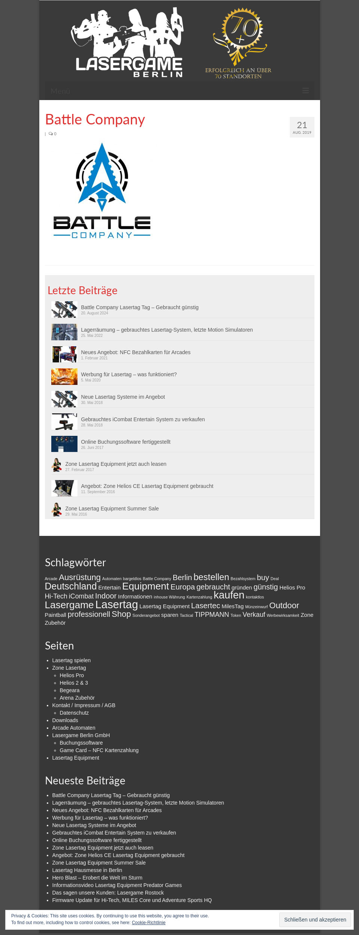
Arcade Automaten (73, 728)
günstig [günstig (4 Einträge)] (265, 587)
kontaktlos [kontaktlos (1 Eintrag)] (255, 597)
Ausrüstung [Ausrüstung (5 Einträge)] (80, 577)
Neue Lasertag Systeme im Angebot (123, 397)
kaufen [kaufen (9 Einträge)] (229, 595)
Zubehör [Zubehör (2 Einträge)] (55, 622)
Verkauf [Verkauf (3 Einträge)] (254, 614)
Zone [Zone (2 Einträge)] (307, 615)
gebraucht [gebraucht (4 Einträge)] (213, 587)
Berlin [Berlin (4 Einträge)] (182, 577)
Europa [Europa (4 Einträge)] (183, 587)
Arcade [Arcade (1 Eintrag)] (51, 578)
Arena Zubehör (77, 698)
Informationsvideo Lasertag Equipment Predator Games (117, 885)
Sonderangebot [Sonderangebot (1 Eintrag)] (146, 615)
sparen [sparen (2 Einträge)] (170, 615)
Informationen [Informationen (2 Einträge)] (135, 596)
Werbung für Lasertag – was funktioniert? (129, 374)
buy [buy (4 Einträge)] (263, 577)
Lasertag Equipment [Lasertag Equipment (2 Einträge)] (165, 606)
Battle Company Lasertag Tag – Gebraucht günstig (140, 307)
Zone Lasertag (69, 668)
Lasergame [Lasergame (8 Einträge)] (69, 604)
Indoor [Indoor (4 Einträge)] (105, 596)
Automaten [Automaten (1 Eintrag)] (112, 578)
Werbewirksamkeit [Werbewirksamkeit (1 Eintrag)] (283, 615)
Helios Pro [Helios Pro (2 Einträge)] (292, 587)
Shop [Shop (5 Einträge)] (121, 614)
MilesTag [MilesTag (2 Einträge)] (233, 606)
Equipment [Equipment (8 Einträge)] (145, 586)
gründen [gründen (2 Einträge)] (241, 587)
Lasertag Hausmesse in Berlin (87, 870)
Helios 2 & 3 (74, 683)
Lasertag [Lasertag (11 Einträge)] (116, 604)
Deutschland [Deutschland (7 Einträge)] (71, 586)
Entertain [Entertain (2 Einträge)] (109, 587)
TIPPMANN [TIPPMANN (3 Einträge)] (212, 614)
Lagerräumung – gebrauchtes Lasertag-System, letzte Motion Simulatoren (167, 330)
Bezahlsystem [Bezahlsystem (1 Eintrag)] (243, 578)
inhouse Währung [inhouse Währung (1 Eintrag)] (169, 597)
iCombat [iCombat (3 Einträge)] (81, 596)
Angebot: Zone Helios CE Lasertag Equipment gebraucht (147, 486)
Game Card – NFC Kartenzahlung (99, 750)
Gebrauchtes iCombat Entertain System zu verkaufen (143, 419)
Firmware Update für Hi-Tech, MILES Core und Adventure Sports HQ (132, 900)
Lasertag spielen (71, 660)
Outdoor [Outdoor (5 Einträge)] (284, 605)
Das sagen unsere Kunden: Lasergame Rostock (108, 893)
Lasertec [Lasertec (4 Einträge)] (205, 605)
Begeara (70, 690)
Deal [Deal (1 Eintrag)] (275, 578)
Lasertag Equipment (75, 758)
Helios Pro (72, 675)
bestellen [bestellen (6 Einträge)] (211, 577)
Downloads (65, 720)
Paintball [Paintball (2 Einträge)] (55, 615)
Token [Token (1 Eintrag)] (236, 615)
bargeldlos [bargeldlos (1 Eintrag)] (132, 578)
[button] (101, 194)
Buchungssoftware (81, 743)
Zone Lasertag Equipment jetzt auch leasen (116, 464)
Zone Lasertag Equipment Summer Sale (112, 509)
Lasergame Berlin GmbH (81, 735)
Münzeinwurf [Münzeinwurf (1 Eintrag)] (256, 606)
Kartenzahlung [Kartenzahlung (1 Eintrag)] (199, 597)
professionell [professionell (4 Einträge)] (89, 614)
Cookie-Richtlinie (148, 922)
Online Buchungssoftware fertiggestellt (126, 442)
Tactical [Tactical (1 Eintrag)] (186, 615)
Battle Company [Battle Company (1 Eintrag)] (157, 578)
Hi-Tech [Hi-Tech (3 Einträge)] (56, 596)
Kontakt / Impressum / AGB (84, 705)
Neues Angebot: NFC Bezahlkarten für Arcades (136, 352)
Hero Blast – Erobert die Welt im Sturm (97, 878)
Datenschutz (74, 713)
